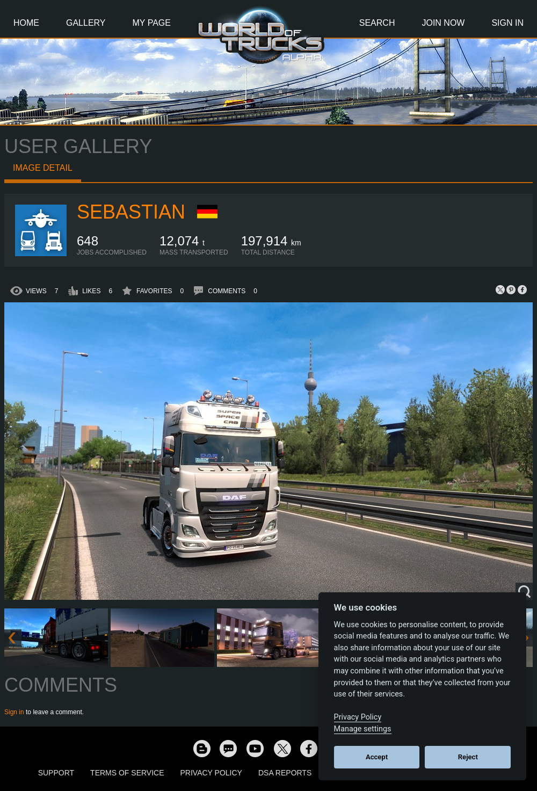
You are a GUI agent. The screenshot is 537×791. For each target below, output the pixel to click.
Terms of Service (127, 772)
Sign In (507, 22)
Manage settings (362, 729)
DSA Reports (284, 772)
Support (56, 772)
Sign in (14, 712)
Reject (468, 757)
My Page (152, 22)
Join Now (443, 22)
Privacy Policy (211, 772)
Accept (377, 757)
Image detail (42, 167)
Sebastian (131, 212)
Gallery (86, 22)
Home (26, 22)
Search (377, 22)
